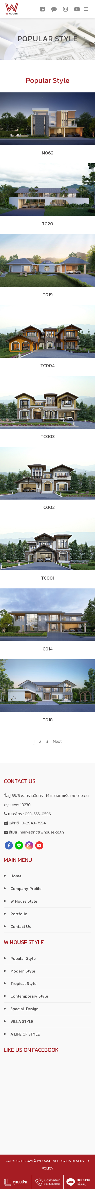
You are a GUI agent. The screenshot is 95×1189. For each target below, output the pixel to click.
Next (57, 741)
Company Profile (26, 888)
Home (16, 876)
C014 (48, 648)
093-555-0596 (38, 814)
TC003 (48, 436)
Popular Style (23, 958)
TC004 (47, 365)
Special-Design (24, 1009)
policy (47, 1168)
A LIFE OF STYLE (25, 1034)
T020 (47, 223)
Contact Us (20, 926)
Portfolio (18, 914)
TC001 (47, 577)
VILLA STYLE (21, 1021)
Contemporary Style (29, 996)
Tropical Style (23, 983)
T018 (48, 719)
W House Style (23, 901)
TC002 (48, 507)
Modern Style (22, 971)
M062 (47, 152)
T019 (48, 294)
